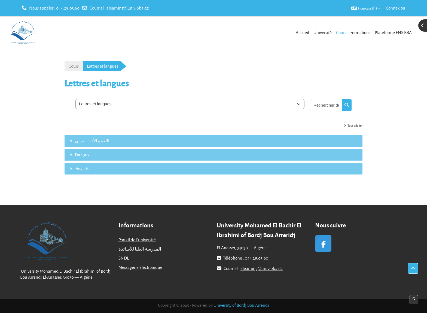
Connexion (395, 8)
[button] (366, 8)
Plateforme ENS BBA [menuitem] (393, 32)
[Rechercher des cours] (326, 105)
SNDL (123, 258)
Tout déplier (354, 126)
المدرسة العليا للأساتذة (139, 249)
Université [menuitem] (322, 32)
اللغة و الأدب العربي (92, 140)
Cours (74, 66)
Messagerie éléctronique (140, 267)
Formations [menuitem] (360, 32)
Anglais (82, 168)
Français (82, 154)
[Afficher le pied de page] (414, 299)
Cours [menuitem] (341, 32)
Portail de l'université (137, 240)
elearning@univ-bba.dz (127, 8)
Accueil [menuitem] (302, 32)
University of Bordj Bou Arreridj (241, 305)
